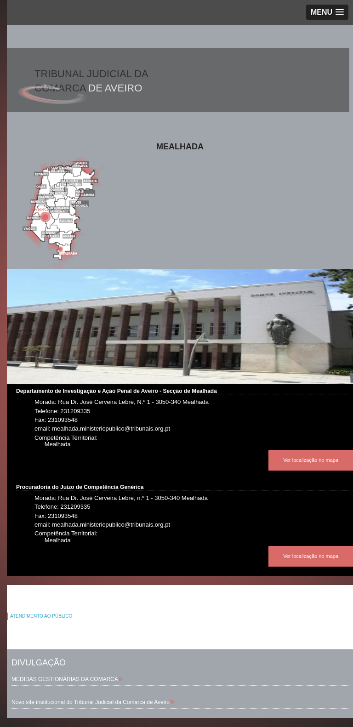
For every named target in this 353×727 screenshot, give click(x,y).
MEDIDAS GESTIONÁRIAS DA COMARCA (64, 679)
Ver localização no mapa (310, 460)
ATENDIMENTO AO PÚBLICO (41, 616)
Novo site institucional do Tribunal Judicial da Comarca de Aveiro (90, 702)
